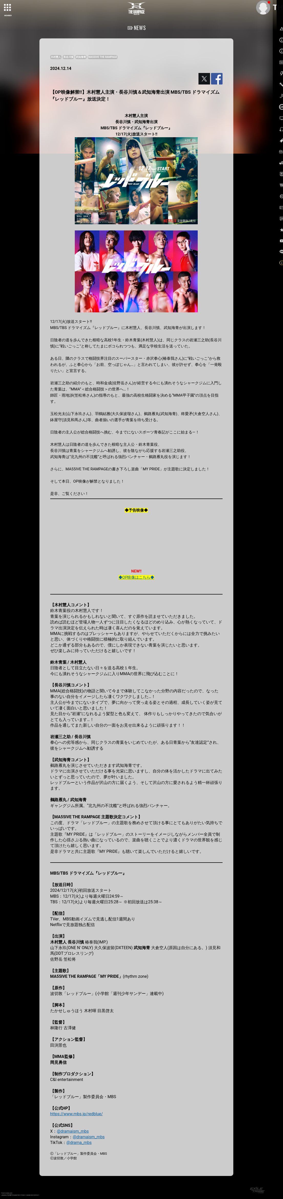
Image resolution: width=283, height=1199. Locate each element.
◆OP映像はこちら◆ (136, 577)
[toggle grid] (8, 8)
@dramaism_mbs (73, 1131)
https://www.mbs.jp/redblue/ (76, 1113)
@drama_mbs (78, 1142)
